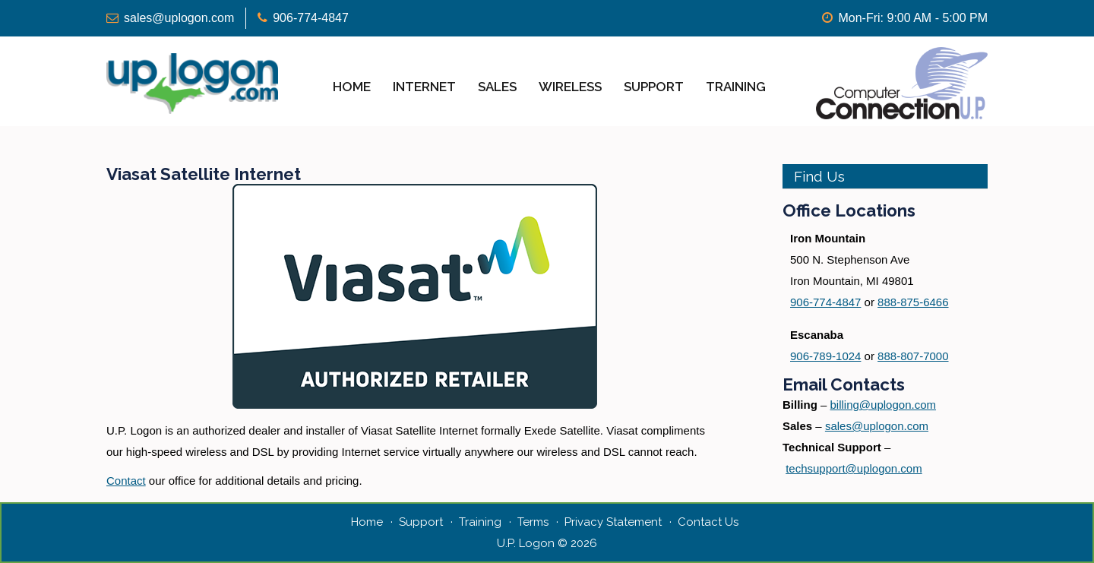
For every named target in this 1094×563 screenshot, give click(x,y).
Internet (424, 86)
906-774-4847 (311, 17)
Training (736, 86)
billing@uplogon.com (883, 404)
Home (352, 86)
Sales (497, 86)
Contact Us (708, 522)
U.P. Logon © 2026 (547, 543)
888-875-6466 (912, 302)
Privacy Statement (613, 522)
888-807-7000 (912, 356)
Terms (533, 522)
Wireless (570, 86)
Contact (126, 480)
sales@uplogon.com (179, 17)
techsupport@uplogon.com (854, 468)
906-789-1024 (825, 356)
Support (654, 86)
